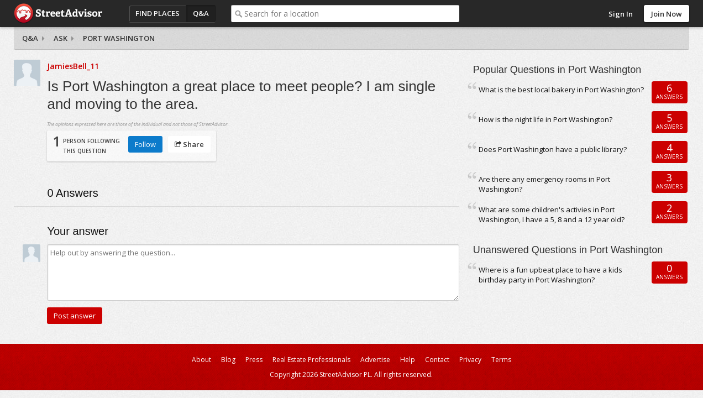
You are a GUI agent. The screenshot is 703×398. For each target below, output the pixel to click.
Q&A (201, 13)
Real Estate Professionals (311, 359)
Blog (228, 359)
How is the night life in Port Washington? (545, 119)
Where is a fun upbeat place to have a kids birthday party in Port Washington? (550, 275)
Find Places (157, 13)
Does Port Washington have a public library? (553, 149)
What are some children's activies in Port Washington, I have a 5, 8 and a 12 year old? (552, 215)
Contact (437, 359)
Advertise (375, 359)
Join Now (666, 14)
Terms (501, 359)
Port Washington (119, 38)
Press (254, 359)
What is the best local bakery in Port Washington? (561, 90)
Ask (60, 38)
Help (407, 359)
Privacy (470, 359)
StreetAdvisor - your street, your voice (58, 13)
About (201, 359)
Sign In (620, 14)
